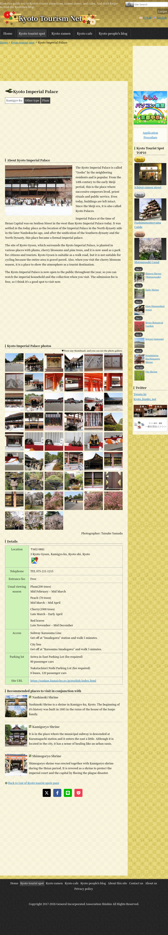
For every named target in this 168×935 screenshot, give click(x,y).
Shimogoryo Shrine (46, 756)
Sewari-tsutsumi (154, 339)
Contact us (136, 883)
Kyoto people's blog (113, 33)
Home (7, 33)
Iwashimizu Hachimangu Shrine (152, 359)
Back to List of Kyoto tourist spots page (33, 783)
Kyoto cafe (84, 33)
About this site (117, 883)
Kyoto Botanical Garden (154, 324)
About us (151, 883)
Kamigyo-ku (14, 100)
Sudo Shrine (152, 289)
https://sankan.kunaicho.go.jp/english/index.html (63, 681)
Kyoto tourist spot (32, 33)
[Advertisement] (64, 62)
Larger (162, 11)
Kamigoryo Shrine (46, 727)
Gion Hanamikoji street (155, 307)
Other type (32, 100)
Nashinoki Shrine (45, 697)
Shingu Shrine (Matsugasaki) (153, 275)
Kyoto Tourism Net (50, 18)
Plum (45, 100)
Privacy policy (83, 889)
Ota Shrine (151, 371)
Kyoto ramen (61, 33)
